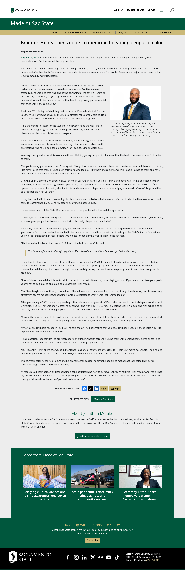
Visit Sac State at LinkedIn (84, 557)
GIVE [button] (151, 10)
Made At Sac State (102, 32)
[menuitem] (118, 10)
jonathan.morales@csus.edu (92, 436)
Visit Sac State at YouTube (109, 557)
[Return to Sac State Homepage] (34, 557)
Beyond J (123, 32)
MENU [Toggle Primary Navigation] (166, 10)
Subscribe (92, 540)
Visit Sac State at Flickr (101, 557)
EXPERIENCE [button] (135, 10)
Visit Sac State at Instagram (76, 557)
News (54, 32)
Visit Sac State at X (92, 557)
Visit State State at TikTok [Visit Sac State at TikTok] (117, 557)
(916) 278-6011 (153, 560)
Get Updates (142, 32)
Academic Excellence (75, 32)
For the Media (163, 32)
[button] (39, 10)
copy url (115, 388)
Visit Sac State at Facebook (68, 557)
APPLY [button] (118, 10)
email (104, 388)
